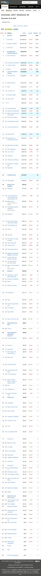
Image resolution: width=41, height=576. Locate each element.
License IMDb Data (25, 565)
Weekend (19, 561)
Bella (8, 87)
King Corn (9, 345)
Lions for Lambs (11, 65)
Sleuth (9, 281)
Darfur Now (10, 357)
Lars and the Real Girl (12, 127)
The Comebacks (11, 149)
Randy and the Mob (12, 514)
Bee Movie (10, 39)
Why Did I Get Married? (13, 111)
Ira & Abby (10, 447)
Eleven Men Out (11, 496)
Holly (8, 299)
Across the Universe (12, 117)
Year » (22, 26)
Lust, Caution (10, 151)
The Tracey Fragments (13, 555)
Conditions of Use (6, 572)
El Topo (9, 545)
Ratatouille (10, 167)
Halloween (10, 214)
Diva (8, 385)
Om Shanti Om (11, 91)
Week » (26, 26)
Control (9, 229)
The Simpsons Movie (12, 249)
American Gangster (12, 43)
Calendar (31, 6)
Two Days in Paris (11, 420)
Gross (24, 33)
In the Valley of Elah (12, 431)
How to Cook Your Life (12, 319)
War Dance (10, 349)
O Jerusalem (10, 307)
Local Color (10, 461)
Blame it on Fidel (11, 443)
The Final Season (11, 374)
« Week (14, 26)
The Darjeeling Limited (12, 121)
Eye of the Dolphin (11, 529)
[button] (39, 2)
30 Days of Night (11, 95)
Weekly (15, 10)
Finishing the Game (12, 472)
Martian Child (10, 134)
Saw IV (9, 69)
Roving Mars (10, 292)
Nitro (8, 549)
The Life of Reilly (11, 364)
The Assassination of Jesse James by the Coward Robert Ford (12, 197)
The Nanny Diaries (12, 338)
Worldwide (22, 6)
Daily (2, 10)
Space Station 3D (11, 243)
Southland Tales (11, 175)
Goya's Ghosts (11, 411)
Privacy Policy (16, 572)
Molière (9, 492)
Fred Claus (10, 47)
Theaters (35, 33)
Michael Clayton (11, 82)
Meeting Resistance (12, 506)
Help (31, 565)
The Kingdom (10, 180)
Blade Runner (10, 201)
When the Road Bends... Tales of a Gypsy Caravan (11, 381)
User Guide (16, 565)
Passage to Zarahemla (13, 416)
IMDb (27, 567)
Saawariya (10, 155)
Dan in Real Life (11, 55)
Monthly (21, 10)
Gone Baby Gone (11, 108)
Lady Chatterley (11, 482)
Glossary (10, 565)
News (11, 561)
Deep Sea (9, 235)
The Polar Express (11, 261)
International (13, 6)
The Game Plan (11, 75)
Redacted (9, 271)
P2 (8, 103)
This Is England (11, 504)
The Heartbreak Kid (12, 225)
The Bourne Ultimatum (12, 159)
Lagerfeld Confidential (12, 457)
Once (8, 426)
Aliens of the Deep (11, 522)
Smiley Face (10, 397)
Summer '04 (10, 439)
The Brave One (11, 245)
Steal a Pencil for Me (12, 407)
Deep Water (10, 455)
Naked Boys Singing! (12, 488)
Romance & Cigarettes (13, 279)
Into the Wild (10, 99)
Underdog (9, 188)
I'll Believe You (11, 389)
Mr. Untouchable (11, 451)
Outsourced (10, 465)
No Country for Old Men (13, 62)
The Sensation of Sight (13, 474)
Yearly (34, 10)
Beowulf (9, 35)
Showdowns (18, 562)
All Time (24, 561)
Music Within (10, 311)
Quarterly (28, 10)
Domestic (5, 6)
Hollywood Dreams (12, 533)
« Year (18, 26)
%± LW (30, 33)
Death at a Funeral (12, 285)
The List (9, 328)
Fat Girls (9, 537)
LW (5, 33)
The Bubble (10, 403)
